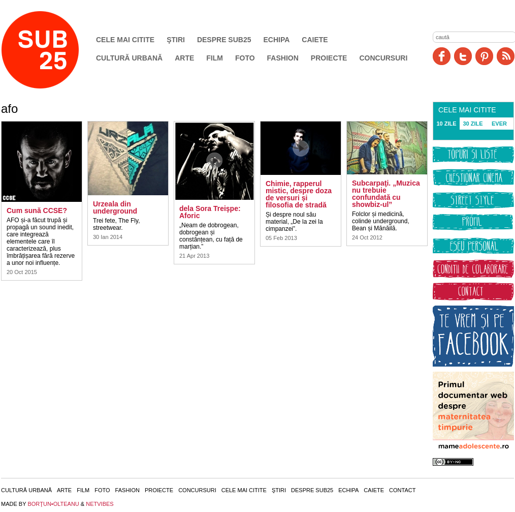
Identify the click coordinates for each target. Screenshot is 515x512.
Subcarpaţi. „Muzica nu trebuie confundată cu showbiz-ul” (386, 193)
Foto (245, 58)
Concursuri (383, 58)
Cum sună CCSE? (37, 210)
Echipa (277, 40)
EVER (499, 124)
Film (214, 58)
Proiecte (329, 58)
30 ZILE (472, 124)
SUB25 (52, 50)
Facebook (441, 56)
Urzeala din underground (115, 207)
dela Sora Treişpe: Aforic (210, 212)
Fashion (283, 58)
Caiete (315, 40)
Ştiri (176, 40)
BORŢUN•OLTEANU (53, 504)
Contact (402, 490)
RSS (505, 56)
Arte (184, 58)
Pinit (484, 56)
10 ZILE (446, 124)
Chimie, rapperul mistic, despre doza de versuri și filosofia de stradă (299, 194)
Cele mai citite (125, 40)
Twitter (463, 56)
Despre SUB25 (224, 40)
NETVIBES (99, 504)
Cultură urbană (129, 58)
